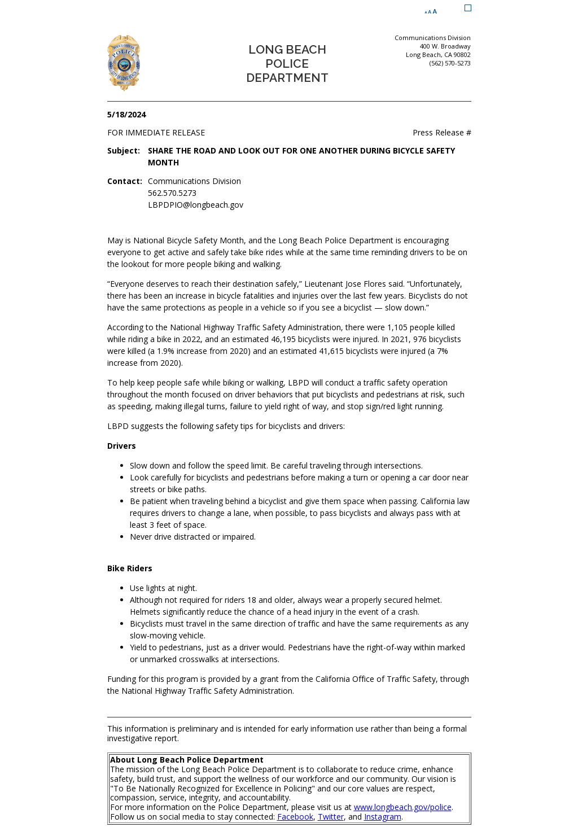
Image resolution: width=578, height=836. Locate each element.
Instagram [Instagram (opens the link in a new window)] (382, 816)
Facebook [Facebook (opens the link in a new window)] (295, 816)
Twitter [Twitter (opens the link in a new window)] (331, 816)
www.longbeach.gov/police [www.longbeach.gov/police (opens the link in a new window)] (403, 807)
